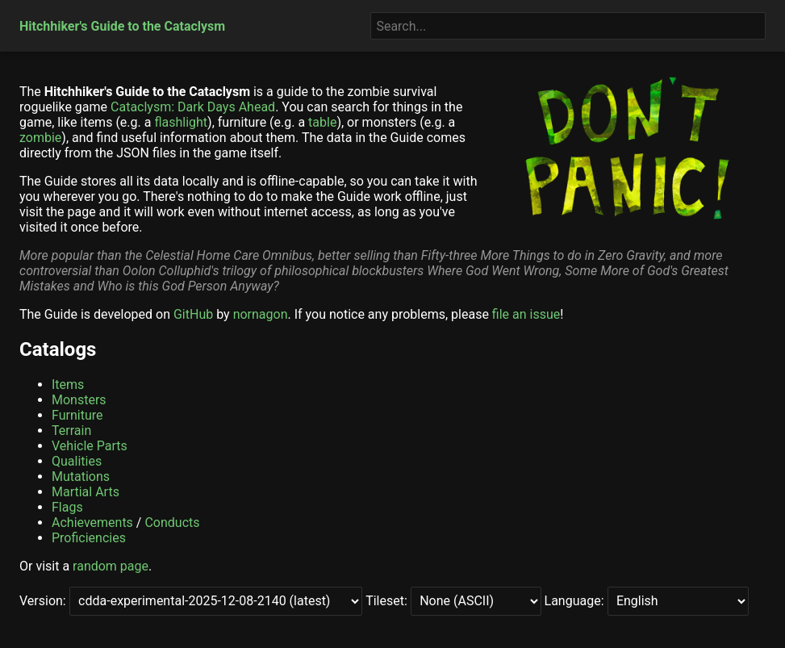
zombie (40, 137)
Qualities (77, 461)
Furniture (77, 415)
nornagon (260, 314)
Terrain (71, 430)
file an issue (526, 314)
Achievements (92, 522)
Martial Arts (85, 492)
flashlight (180, 122)
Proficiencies (89, 538)
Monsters (79, 400)
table (322, 122)
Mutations (81, 476)
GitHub (193, 314)
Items (68, 384)
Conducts (171, 522)
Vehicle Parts (89, 446)
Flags (67, 507)
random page (110, 566)
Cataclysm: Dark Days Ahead (193, 107)
